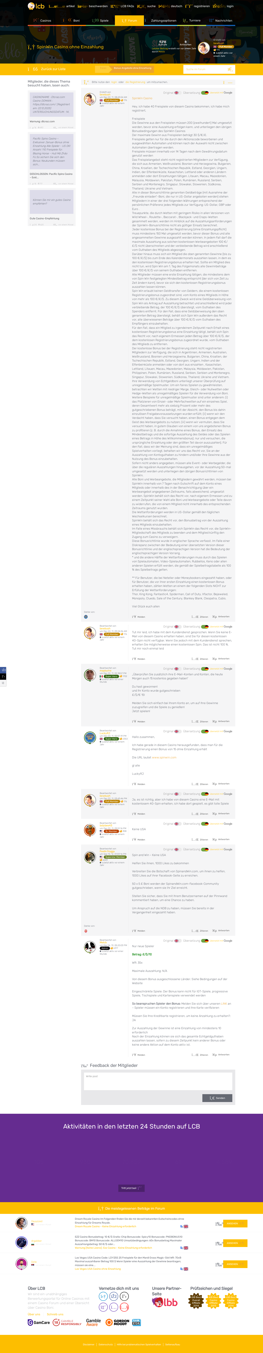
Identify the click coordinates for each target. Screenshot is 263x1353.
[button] (184, 1226)
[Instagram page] (113, 1307)
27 (218, 1223)
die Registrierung (135, 82)
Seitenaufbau (176, 1343)
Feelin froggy (107, 851)
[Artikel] (63, 8)
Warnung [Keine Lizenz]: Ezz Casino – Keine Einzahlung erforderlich (113, 1247)
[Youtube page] (124, 1307)
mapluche (105, 670)
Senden (220, 1098)
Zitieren (200, 617)
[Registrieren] (199, 8)
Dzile (34, 1261)
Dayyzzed (36, 1221)
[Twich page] (103, 1307)
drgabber (36, 1240)
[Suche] (230, 69)
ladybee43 (106, 825)
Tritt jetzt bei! (131, 1188)
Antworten (223, 616)
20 (218, 1242)
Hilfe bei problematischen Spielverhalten (140, 1343)
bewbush (219, 43)
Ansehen (235, 1222)
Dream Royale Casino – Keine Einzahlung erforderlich (105, 1226)
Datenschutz (104, 1343)
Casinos (42, 23)
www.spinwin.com (164, 757)
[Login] (224, 8)
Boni (71, 23)
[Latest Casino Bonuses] (39, 8)
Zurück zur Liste (47, 69)
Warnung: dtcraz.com (42, 121)
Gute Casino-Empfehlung (44, 218)
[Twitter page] (124, 1296)
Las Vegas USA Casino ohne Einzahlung (98, 1268)
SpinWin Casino (142, 98)
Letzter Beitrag (160, 48)
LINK (224, 1003)
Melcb (162, 51)
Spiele (100, 23)
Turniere (192, 23)
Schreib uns (55, 1314)
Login (114, 82)
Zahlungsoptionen (160, 23)
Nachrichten (220, 23)
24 (218, 1263)
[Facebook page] (113, 1296)
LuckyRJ (105, 733)
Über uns (34, 1314)
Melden (138, 617)
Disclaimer (85, 1343)
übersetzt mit (221, 92)
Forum (129, 23)
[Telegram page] (103, 1296)
